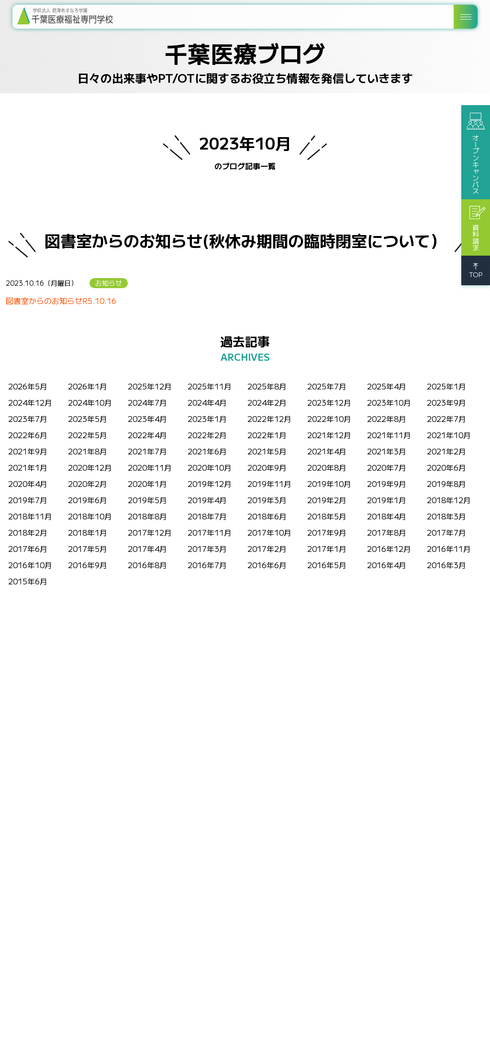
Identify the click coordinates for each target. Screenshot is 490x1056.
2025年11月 (210, 386)
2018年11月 (30, 516)
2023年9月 (446, 402)
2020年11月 (150, 467)
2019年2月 (326, 500)
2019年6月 (87, 500)
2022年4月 (147, 435)
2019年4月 (207, 500)
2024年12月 (30, 402)
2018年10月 (90, 516)
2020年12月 (90, 467)
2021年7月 (147, 451)
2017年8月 (386, 532)
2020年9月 (267, 467)
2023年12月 (329, 402)
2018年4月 (386, 516)
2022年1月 (267, 435)
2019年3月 (267, 500)
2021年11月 (389, 435)
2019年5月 (147, 500)
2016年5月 (326, 565)
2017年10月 (269, 532)
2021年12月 (329, 435)
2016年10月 (30, 565)
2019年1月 (386, 500)
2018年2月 (27, 532)
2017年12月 (150, 532)
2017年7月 (446, 532)
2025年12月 (150, 386)
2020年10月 (210, 467)
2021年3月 (386, 451)
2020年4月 (27, 483)
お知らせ (108, 283)
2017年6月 (27, 548)
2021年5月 (267, 451)
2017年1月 (326, 548)
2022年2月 (207, 435)
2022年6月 (27, 435)
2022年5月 (87, 435)
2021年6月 (207, 451)
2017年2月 (267, 548)
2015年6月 (27, 581)
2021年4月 (326, 451)
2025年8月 (267, 386)
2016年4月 (386, 565)
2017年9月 (326, 532)
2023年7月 (27, 418)
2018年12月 (449, 500)
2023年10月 (389, 402)
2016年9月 (87, 565)
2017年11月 (210, 532)
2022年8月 (386, 418)
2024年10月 (90, 402)
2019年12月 (210, 483)
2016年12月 (389, 548)
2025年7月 (326, 386)
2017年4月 (147, 548)
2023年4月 (147, 418)
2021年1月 (27, 467)
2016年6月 (267, 565)
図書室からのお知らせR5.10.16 (61, 300)
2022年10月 (329, 418)
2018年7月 (207, 516)
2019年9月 (386, 483)
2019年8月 (446, 483)
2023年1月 (207, 418)
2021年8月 (87, 451)
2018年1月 (87, 532)
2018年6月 (267, 516)
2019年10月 (329, 483)
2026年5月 (27, 386)
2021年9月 (27, 451)
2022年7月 (446, 418)
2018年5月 (326, 516)
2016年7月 (207, 565)
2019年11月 (269, 483)
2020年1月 (147, 483)
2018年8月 (147, 516)
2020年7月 (386, 467)
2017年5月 (87, 548)
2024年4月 (207, 402)
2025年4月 (386, 386)
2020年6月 (446, 467)
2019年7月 (27, 500)
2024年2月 (267, 402)
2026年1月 (87, 386)
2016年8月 (147, 565)
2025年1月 (446, 386)
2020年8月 (326, 467)
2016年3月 (446, 565)
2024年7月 (147, 402)
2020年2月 (87, 483)
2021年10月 (449, 435)
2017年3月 (207, 548)
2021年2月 (446, 451)
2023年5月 (87, 418)
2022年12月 (269, 418)
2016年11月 (449, 548)
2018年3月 (446, 516)
